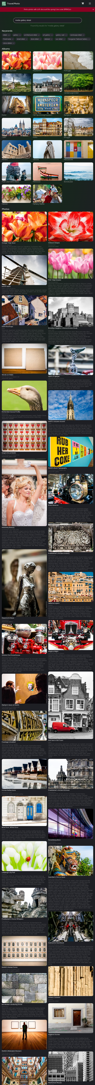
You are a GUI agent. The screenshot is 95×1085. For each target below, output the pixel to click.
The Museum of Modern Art (10, 377)
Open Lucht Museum (8, 288)
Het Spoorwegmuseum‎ (55, 507)
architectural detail (31, 35)
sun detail (60, 39)
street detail (22, 39)
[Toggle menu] (90, 3)
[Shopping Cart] (83, 4)
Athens (50, 999)
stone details (8, 43)
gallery (17, 35)
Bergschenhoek (7, 792)
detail (6, 35)
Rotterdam (5, 414)
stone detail (36, 39)
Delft (3, 328)
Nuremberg (52, 842)
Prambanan (52, 555)
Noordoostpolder (7, 245)
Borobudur (5, 1006)
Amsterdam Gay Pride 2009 (10, 529)
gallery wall (61, 35)
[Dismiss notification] (93, 9)
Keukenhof (51, 245)
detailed (48, 39)
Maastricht (5, 620)
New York (51, 330)
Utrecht (4, 874)
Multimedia (8, 39)
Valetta (50, 605)
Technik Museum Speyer (56, 378)
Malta (3, 829)
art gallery (47, 35)
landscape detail (77, 35)
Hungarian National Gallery (79, 39)
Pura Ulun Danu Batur (55, 879)
